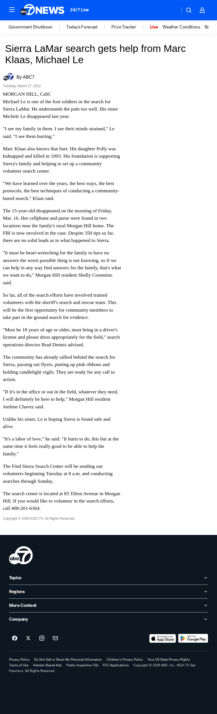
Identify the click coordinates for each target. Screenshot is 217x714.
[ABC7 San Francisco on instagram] (41, 638)
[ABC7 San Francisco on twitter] (28, 638)
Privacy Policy (19, 659)
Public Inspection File (82, 665)
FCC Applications (116, 665)
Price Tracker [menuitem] (123, 27)
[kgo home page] (21, 555)
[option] (37, 27)
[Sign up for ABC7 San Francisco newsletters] (55, 638)
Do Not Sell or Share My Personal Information (68, 659)
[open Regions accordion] (108, 591)
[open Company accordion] (108, 619)
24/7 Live (79, 10)
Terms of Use (19, 665)
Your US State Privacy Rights (168, 659)
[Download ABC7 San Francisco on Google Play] (193, 638)
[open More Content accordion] (108, 605)
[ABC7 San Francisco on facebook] (14, 638)
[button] (12, 9)
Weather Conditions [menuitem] (181, 27)
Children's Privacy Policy (125, 659)
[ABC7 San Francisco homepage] (42, 10)
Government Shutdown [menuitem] (30, 27)
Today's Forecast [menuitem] (81, 27)
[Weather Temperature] (171, 10)
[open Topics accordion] (108, 578)
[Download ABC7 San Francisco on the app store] (162, 638)
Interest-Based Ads (47, 665)
